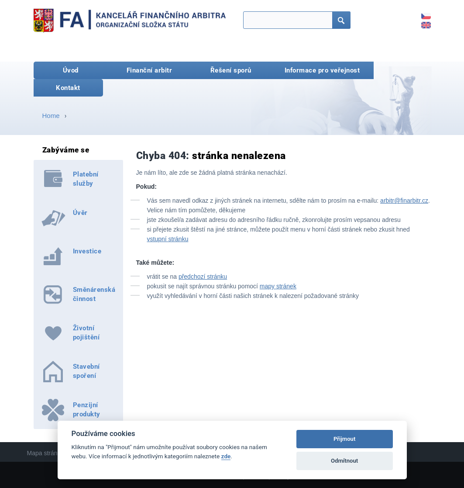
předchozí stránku (203, 276)
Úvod (71, 70)
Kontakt (68, 88)
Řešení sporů (230, 70)
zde (226, 456)
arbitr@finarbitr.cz (404, 200)
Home (51, 115)
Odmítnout (344, 460)
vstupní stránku (168, 238)
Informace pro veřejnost (322, 70)
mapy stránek (278, 286)
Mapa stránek (45, 453)
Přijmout (344, 439)
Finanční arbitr (149, 70)
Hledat (338, 20)
